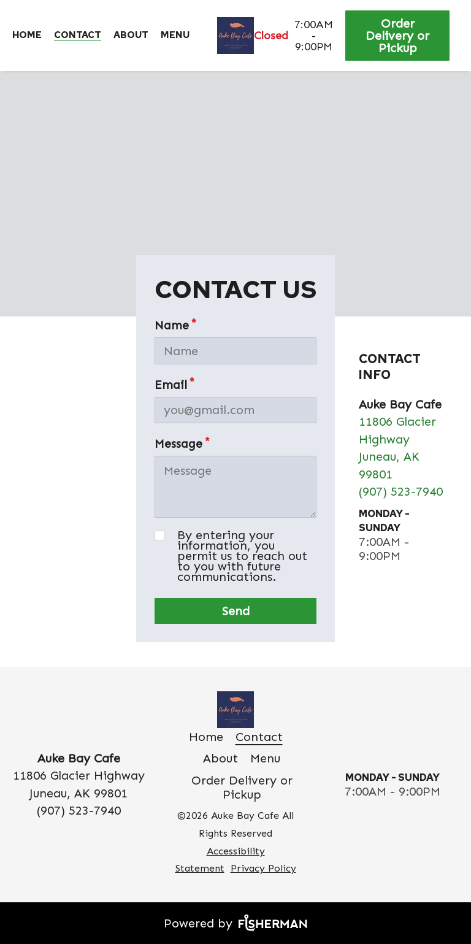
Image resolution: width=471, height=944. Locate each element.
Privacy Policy (263, 868)
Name (172, 325)
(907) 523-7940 (401, 491)
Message (178, 444)
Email (171, 385)
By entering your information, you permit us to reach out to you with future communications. (242, 556)
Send (236, 611)
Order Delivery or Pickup (397, 35)
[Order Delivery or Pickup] (399, 35)
